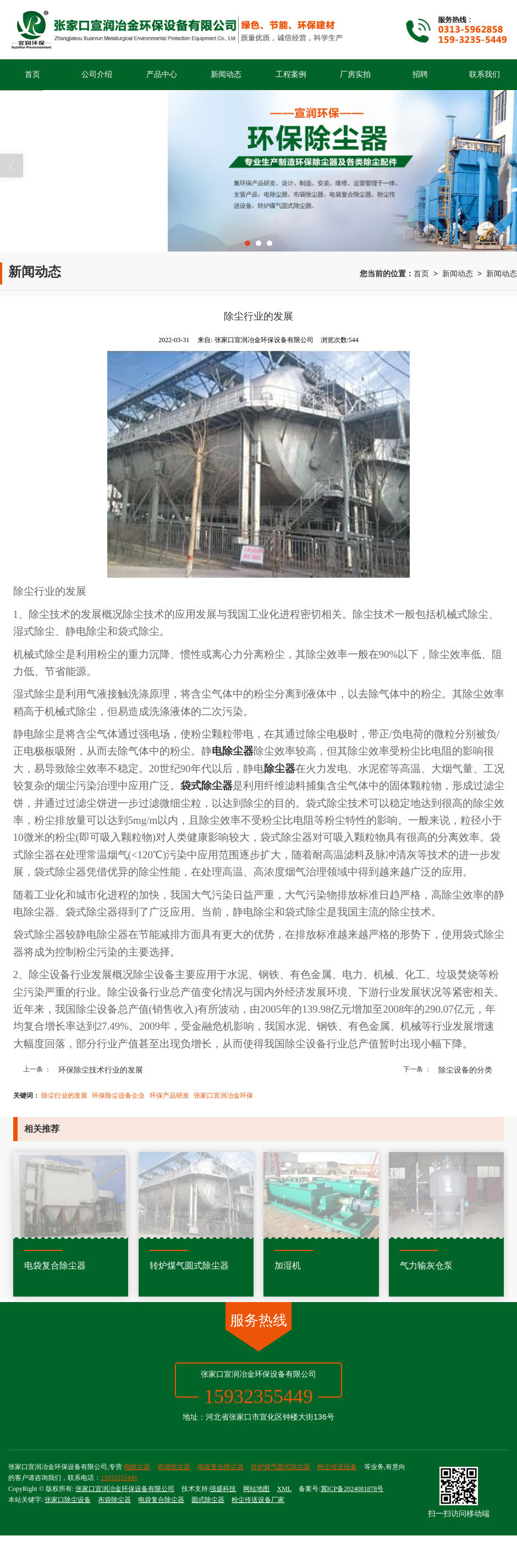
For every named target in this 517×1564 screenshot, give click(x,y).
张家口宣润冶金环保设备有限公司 (124, 1489)
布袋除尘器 (173, 1467)
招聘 (420, 74)
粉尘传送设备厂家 (258, 1500)
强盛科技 (223, 1489)
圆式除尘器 (207, 1500)
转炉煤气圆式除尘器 (280, 1467)
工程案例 (291, 74)
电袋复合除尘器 (220, 1467)
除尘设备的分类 (465, 1069)
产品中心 (161, 74)
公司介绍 (96, 74)
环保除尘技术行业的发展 (100, 1069)
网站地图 (256, 1489)
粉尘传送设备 (337, 1467)
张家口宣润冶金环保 (223, 1095)
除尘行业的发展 (64, 1095)
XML (284, 1489)
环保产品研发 (169, 1095)
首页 (32, 74)
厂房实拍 (355, 74)
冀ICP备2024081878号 (352, 1489)
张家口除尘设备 (68, 1500)
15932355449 (119, 1478)
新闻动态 (226, 74)
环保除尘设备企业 (118, 1095)
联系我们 (484, 74)
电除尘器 (137, 1467)
